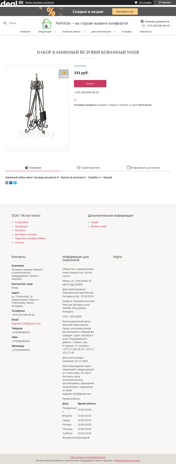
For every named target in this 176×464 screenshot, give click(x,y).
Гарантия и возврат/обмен (30, 238)
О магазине (21, 222)
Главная (25, 32)
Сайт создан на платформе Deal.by (88, 457)
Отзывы (127, 32)
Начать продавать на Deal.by (39, 2)
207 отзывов (145, 2)
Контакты (146, 32)
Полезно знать (71, 32)
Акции (94, 222)
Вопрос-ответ (99, 226)
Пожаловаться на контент (127, 460)
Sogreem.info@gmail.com (26, 323)
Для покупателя (101, 32)
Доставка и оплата (26, 234)
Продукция (44, 32)
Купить (90, 83)
